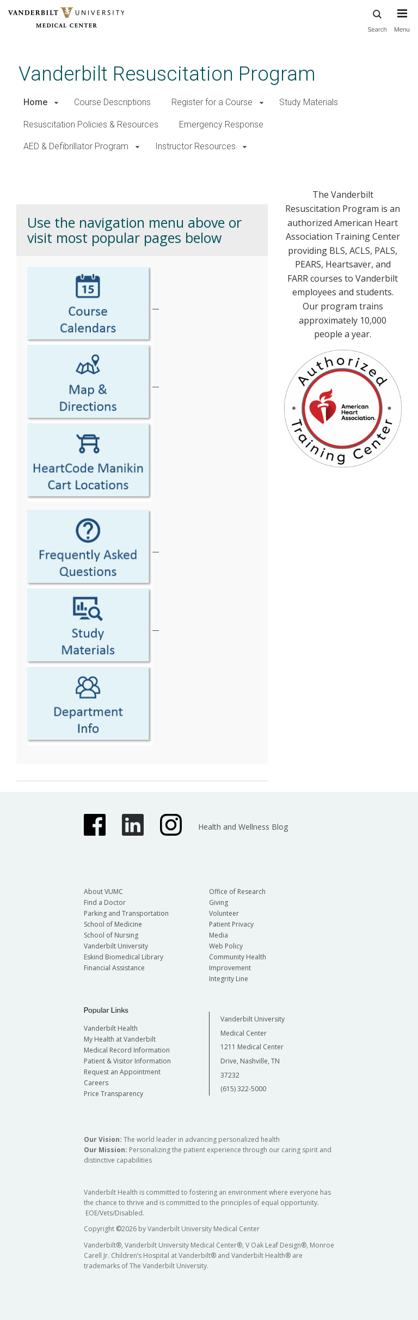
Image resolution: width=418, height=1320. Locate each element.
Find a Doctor (105, 902)
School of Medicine (113, 924)
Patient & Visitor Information (127, 1061)
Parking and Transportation (126, 913)
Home (35, 102)
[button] (56, 102)
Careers (96, 1082)
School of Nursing (111, 935)
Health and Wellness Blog (243, 827)
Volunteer (224, 913)
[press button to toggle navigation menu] (402, 25)
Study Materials (308, 102)
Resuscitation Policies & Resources (90, 124)
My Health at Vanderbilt (120, 1039)
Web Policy (226, 946)
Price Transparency (113, 1093)
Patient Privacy (231, 924)
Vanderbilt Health (111, 1028)
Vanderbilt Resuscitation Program (167, 74)
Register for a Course (212, 102)
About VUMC (103, 891)
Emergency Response (221, 124)
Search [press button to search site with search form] (377, 19)
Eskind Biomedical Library (123, 957)
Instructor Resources (195, 146)
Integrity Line (228, 978)
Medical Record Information (127, 1050)
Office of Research (237, 891)
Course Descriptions (112, 102)
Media (218, 935)
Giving (218, 902)
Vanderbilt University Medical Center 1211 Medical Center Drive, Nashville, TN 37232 (252, 1046)
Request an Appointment (122, 1071)
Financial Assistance (114, 967)
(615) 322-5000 (243, 1088)
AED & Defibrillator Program (75, 146)
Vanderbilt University (116, 946)
